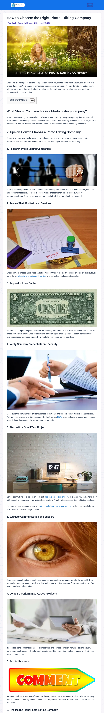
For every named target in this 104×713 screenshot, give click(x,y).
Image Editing (33, 23)
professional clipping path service (31, 276)
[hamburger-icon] (90, 5)
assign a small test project (56, 497)
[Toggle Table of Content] (31, 100)
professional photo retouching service (54, 506)
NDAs (59, 417)
